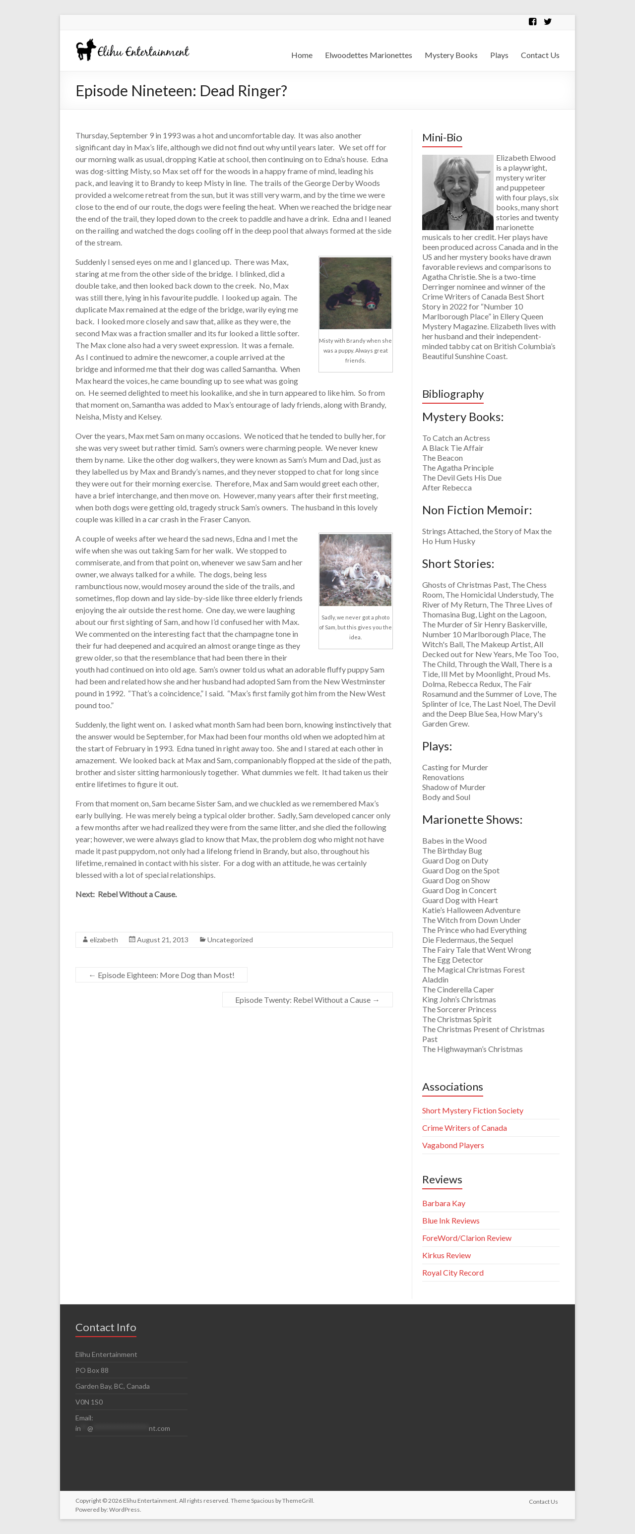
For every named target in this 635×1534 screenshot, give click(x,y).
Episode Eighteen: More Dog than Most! (161, 975)
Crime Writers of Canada (464, 1127)
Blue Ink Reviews (451, 1220)
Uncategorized (230, 939)
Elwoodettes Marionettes (368, 55)
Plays (499, 55)
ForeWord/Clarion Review (466, 1237)
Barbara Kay (443, 1203)
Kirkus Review (446, 1255)
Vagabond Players (453, 1145)
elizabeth (104, 939)
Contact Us (540, 55)
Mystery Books (451, 55)
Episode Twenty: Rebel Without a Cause (307, 999)
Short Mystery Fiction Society (472, 1110)
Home (302, 55)
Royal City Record (453, 1272)
